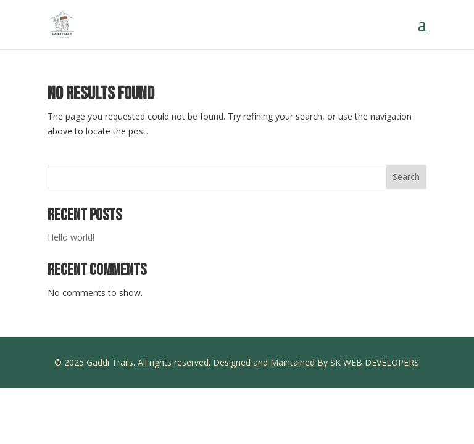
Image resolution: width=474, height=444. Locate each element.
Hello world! (71, 237)
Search (406, 177)
